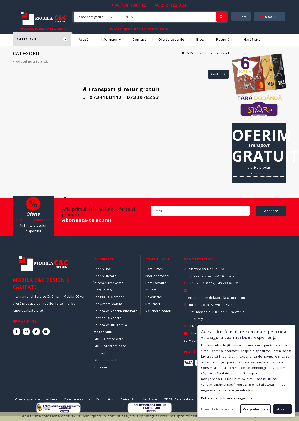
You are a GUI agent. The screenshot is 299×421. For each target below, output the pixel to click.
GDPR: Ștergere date (110, 346)
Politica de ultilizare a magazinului (228, 398)
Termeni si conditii (108, 318)
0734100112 (106, 97)
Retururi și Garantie (109, 297)
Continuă (218, 74)
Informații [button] (111, 39)
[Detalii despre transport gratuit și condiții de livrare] (259, 153)
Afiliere (151, 290)
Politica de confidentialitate (115, 311)
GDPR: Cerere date (108, 339)
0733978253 (143, 97)
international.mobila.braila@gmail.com (214, 297)
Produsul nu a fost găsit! (209, 53)
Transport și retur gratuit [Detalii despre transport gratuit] (124, 89)
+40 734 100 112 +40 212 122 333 (149, 5)
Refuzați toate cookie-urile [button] (218, 409)
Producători (105, 399)
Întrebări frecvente (108, 283)
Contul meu (154, 269)
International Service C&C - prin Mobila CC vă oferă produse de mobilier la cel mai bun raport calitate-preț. (48, 303)
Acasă (84, 39)
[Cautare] (221, 17)
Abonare (271, 211)
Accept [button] (282, 409)
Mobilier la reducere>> (33, 220)
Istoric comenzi (157, 276)
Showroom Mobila (108, 304)
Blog (200, 39)
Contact (139, 39)
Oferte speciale (171, 39)
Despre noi (102, 269)
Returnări (224, 39)
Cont (241, 17)
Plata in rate (103, 290)
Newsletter (154, 297)
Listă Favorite (155, 283)
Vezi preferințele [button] (255, 409)
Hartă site (252, 39)
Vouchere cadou (158, 311)
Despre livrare (105, 276)
